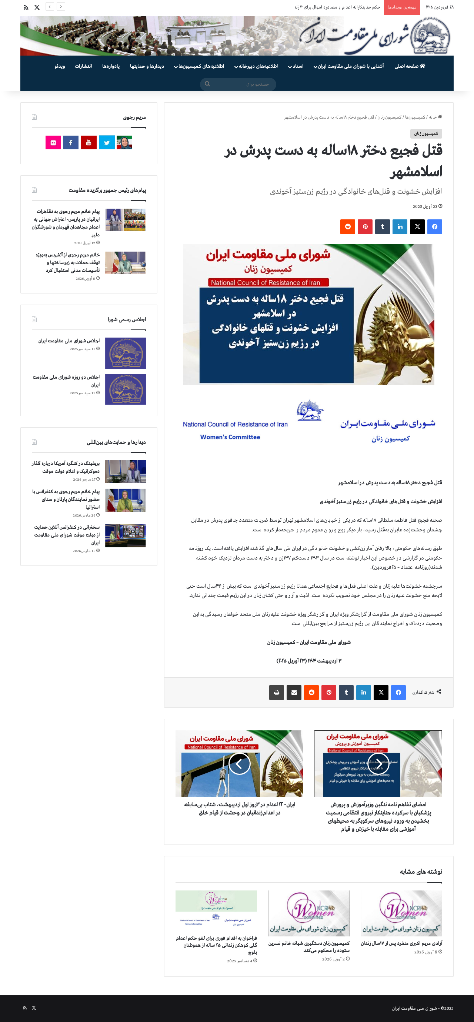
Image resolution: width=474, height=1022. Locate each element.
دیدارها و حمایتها (147, 66)
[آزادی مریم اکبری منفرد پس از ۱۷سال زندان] (401, 913)
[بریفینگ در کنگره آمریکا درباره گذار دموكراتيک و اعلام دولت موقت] (125, 472)
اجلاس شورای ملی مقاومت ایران (69, 341)
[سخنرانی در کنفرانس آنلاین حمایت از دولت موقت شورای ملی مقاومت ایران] (125, 535)
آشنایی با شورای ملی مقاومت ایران (351, 66)
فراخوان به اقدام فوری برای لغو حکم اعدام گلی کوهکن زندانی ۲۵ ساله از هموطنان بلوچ (216, 945)
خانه (435, 117)
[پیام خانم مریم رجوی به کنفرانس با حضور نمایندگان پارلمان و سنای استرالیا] (125, 500)
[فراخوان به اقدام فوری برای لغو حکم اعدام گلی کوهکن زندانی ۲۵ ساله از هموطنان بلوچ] (216, 910)
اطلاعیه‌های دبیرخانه (258, 66)
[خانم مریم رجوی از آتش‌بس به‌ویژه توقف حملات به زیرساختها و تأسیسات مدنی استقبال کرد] (125, 263)
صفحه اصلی (409, 66)
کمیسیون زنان (389, 117)
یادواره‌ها (111, 66)
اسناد (298, 66)
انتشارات (83, 66)
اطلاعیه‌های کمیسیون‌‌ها (201, 66)
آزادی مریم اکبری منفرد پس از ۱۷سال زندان (401, 943)
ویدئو (59, 66)
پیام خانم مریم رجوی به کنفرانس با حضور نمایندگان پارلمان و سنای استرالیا (66, 500)
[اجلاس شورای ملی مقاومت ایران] (125, 353)
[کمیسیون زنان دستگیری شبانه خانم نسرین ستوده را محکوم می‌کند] (309, 913)
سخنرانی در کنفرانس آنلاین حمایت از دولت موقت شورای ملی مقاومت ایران (67, 535)
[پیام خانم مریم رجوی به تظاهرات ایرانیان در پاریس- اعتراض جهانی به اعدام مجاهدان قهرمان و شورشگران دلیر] (125, 219)
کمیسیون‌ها (415, 117)
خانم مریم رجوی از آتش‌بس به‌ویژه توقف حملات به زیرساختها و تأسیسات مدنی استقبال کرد (68, 263)
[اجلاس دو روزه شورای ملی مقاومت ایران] (125, 389)
